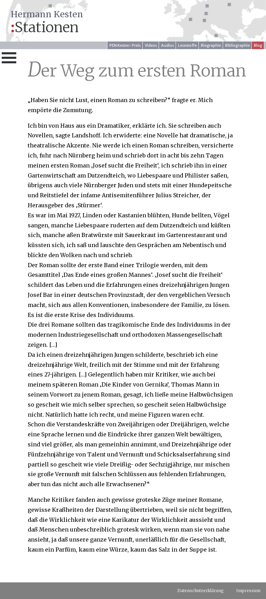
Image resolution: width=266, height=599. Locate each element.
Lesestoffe (187, 45)
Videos (151, 45)
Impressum (248, 590)
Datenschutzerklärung (200, 590)
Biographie (211, 45)
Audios (167, 45)
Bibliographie (237, 45)
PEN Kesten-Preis (125, 45)
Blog (258, 45)
